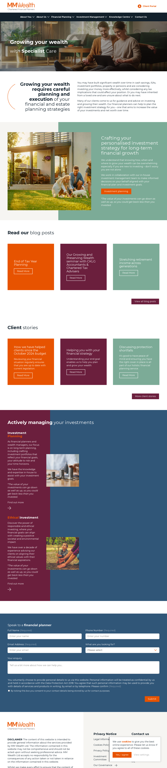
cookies (127, 741)
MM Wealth (21, 6)
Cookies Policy (102, 663)
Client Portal (149, 6)
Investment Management (90, 17)
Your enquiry (15, 577)
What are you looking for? (100, 563)
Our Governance (103, 683)
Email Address (22, 563)
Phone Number (100, 549)
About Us (41, 17)
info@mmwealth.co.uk (145, 663)
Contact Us (141, 17)
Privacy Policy (101, 669)
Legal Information (104, 658)
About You (26, 17)
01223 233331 (140, 657)
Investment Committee (100, 677)
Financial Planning (61, 17)
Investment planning (116, 191)
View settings (142, 754)
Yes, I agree (122, 754)
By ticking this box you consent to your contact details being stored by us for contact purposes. (60, 609)
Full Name (20, 549)
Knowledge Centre (119, 17)
